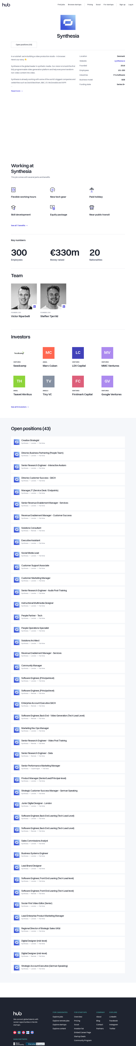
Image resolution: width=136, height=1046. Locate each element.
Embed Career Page (82, 1033)
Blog (98, 1021)
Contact (99, 1025)
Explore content (59, 1029)
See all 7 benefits (19, 226)
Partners (100, 1029)
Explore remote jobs (61, 1021)
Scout (76, 1025)
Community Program (83, 1041)
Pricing (77, 1021)
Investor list (79, 1029)
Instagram (113, 1025)
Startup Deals (79, 1037)
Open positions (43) (24, 45)
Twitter (112, 1029)
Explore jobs (58, 1017)
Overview (78, 1017)
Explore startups (59, 1025)
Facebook (113, 1021)
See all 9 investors (20, 407)
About (98, 1017)
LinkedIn (112, 1017)
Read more (17, 91)
